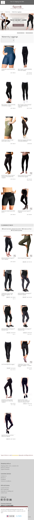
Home (1, 12)
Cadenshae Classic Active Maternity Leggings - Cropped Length (24, 365)
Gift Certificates (5, 489)
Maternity (7, 12)
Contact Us (4, 476)
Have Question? (29, 32)
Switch (10, 516)
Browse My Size (20, 32)
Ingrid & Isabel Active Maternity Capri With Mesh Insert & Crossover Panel (24, 401)
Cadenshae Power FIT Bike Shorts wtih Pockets (7, 140)
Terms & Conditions (6, 481)
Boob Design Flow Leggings (24, 258)
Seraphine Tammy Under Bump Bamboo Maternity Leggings (7, 401)
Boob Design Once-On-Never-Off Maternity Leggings (24, 176)
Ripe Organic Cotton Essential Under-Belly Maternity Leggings (24, 105)
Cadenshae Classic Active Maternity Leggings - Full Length (7, 294)
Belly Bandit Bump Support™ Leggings (24, 211)
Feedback (3, 479)
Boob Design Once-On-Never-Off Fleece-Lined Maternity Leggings (8, 176)
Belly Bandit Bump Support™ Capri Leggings (8, 258)
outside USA (15, 466)
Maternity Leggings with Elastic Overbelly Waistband (24, 140)
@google (21, 455)
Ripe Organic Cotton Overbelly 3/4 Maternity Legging (8, 105)
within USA (8, 466)
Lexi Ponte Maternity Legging (8, 364)
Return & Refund (5, 467)
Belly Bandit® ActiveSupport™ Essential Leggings (24, 294)
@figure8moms (29, 455)
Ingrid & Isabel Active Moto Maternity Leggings (8, 436)
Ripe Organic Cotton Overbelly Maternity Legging (25, 70)
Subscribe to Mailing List (7, 491)
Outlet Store (4, 493)
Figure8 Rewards (5, 469)
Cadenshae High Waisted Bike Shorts (8, 70)
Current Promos (5, 487)
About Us (3, 477)
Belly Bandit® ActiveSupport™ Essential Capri (8, 329)
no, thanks (19, 516)
